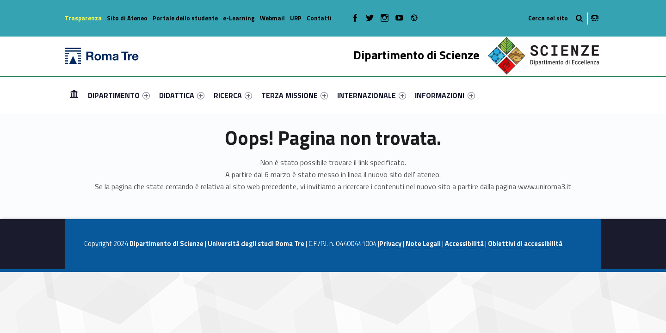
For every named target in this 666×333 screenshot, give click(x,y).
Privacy (390, 244)
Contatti (319, 18)
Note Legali (423, 244)
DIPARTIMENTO (119, 95)
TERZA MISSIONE (294, 95)
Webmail (272, 18)
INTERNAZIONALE (371, 95)
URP (296, 18)
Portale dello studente (185, 18)
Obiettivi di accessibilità (525, 244)
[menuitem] (74, 95)
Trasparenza (83, 18)
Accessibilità (464, 244)
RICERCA (233, 95)
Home (74, 95)
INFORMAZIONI (445, 95)
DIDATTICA (181, 95)
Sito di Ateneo (127, 18)
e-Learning (239, 18)
